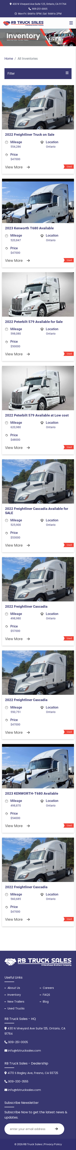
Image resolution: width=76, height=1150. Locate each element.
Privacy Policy (53, 1144)
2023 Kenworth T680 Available (29, 228)
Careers (48, 988)
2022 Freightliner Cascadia (26, 606)
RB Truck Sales (32, 1144)
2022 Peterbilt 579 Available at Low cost (37, 415)
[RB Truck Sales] (23, 23)
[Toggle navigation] (71, 23)
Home (8, 59)
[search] (56, 1129)
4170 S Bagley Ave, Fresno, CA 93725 (31, 1073)
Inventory (14, 995)
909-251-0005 (38, 8)
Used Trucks (16, 1008)
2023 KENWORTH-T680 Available (31, 793)
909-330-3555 (16, 1081)
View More (17, 167)
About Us (13, 988)
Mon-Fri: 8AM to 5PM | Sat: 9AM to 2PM (38, 13)
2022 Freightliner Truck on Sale (29, 135)
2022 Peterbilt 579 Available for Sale (34, 322)
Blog (46, 1002)
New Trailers (15, 1002)
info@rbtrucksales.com (22, 1051)
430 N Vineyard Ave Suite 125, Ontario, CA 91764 (38, 4)
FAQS (46, 995)
